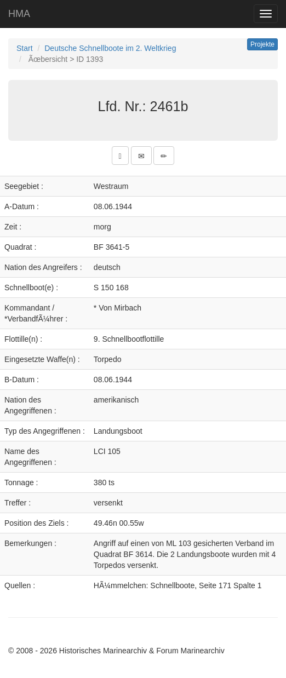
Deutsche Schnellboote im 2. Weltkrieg (110, 48)
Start (24, 48)
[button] (120, 155)
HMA (19, 13)
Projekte (262, 44)
